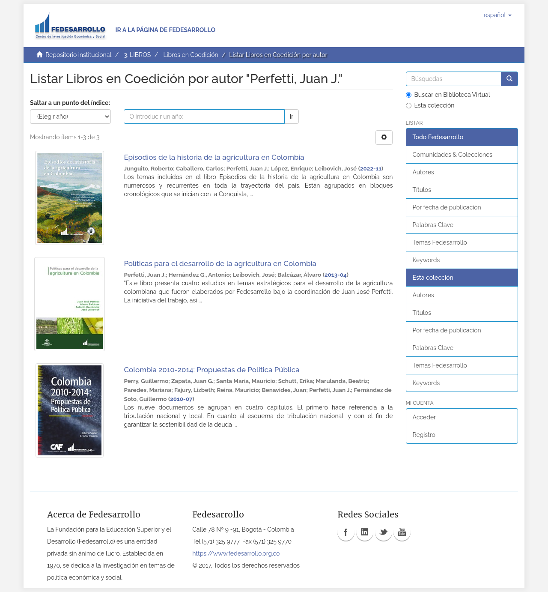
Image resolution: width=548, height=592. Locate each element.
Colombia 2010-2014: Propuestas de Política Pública (211, 369)
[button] (497, 15)
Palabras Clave (433, 224)
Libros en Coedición (190, 54)
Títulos (422, 189)
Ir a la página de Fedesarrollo (165, 30)
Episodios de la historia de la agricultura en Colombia (214, 157)
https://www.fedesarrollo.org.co (236, 553)
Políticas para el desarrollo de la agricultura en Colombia (220, 263)
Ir (291, 116)
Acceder (424, 417)
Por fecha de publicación (447, 207)
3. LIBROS (137, 54)
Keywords (426, 260)
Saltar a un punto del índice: (70, 102)
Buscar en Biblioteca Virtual (448, 94)
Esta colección (430, 105)
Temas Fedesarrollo (440, 242)
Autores (423, 172)
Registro (424, 434)
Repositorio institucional (78, 54)
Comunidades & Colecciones (453, 154)
